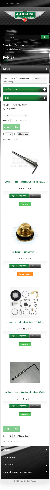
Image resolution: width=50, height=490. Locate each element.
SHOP (13, 79)
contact (5, 3)
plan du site (14, 3)
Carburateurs (24, 79)
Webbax (33, 481)
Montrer (6, 120)
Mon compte (9, 464)
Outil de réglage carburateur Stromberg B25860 (25, 392)
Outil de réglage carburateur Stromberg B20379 (25, 182)
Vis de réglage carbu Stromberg (25, 252)
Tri (4, 115)
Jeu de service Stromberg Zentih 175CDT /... (25, 322)
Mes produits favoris (11, 49)
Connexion (7, 45)
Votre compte (20, 45)
